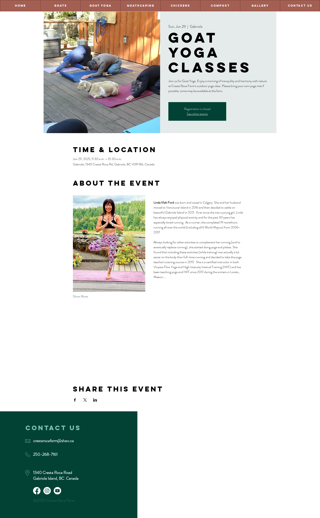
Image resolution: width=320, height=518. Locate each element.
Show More (80, 296)
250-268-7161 (45, 454)
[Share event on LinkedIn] (95, 400)
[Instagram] (47, 490)
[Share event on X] (85, 400)
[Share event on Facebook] (75, 400)
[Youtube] (57, 490)
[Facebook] (36, 490)
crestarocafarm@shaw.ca (53, 441)
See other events (197, 113)
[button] (300, 5)
